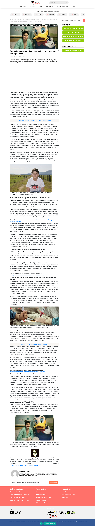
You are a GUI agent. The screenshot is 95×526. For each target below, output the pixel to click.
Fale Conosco (65, 497)
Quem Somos (65, 492)
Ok (41, 523)
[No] (93, 522)
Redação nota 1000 (41, 494)
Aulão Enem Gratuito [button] (73, 32)
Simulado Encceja (41, 500)
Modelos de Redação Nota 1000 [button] (73, 28)
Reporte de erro (53, 482)
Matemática (27, 14)
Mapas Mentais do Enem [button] (73, 40)
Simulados (32, 6)
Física (74, 14)
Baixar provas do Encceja (43, 503)
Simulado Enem (40, 492)
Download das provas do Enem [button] (73, 36)
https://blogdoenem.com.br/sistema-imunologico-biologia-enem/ (27, 275)
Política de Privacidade (68, 494)
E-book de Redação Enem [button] (73, 50)
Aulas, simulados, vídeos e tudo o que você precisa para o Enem (28, 19)
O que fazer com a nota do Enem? (19, 500)
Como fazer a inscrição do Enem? (19, 494)
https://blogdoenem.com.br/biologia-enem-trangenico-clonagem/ (27, 371)
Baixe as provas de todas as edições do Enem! (34, 344)
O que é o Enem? (15, 492)
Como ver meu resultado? (17, 497)
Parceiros (73, 6)
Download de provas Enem (43, 497)
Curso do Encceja (49, 6)
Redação (40, 6)
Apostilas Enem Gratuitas (50, 19)
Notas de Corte (23, 6)
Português (50, 14)
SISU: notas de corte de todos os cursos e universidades (35, 120)
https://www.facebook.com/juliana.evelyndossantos (25, 465)
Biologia (38, 14)
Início (11, 19)
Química (62, 14)
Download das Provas (62, 6)
